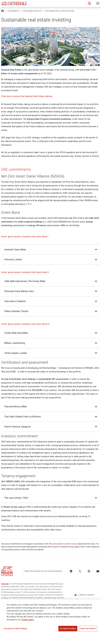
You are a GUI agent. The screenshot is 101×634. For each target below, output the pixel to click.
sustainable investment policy (64, 544)
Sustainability (13, 11)
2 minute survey (84, 595)
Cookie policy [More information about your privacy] (27, 621)
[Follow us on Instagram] (89, 571)
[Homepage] (2, 11)
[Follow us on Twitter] (80, 571)
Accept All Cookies (68, 630)
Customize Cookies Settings (15, 630)
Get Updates (84, 600)
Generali (5, 584)
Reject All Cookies (88, 630)
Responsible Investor (32, 11)
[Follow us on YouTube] (98, 571)
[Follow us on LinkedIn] (71, 571)
